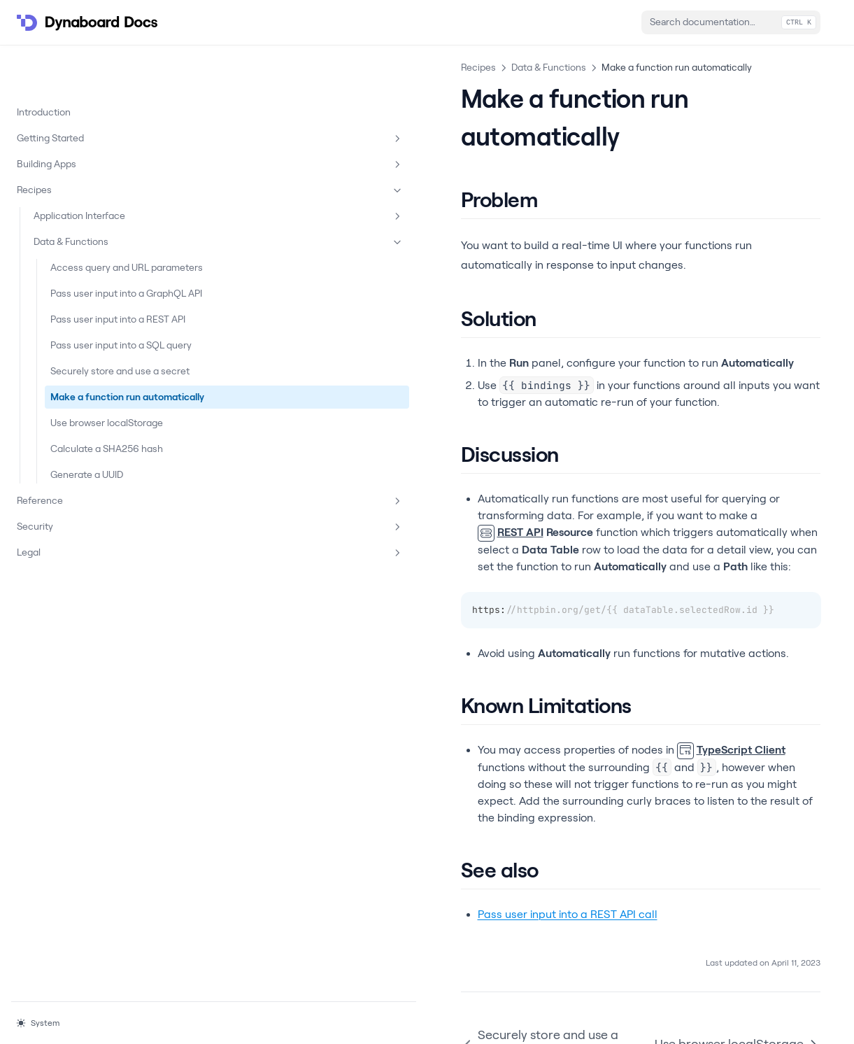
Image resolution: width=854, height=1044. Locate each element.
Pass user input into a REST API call (319, 773)
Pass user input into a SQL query (97, 352)
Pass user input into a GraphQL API (97, 270)
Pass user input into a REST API (97, 311)
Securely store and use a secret (100, 392)
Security (86, 599)
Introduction (44, 67)
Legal (86, 625)
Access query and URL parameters (99, 230)
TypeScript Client (483, 642)
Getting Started (86, 93)
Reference (86, 573)
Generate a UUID (86, 547)
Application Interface (94, 171)
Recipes (86, 145)
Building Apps (86, 119)
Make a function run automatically (95, 433)
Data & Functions (94, 197)
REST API (262, 441)
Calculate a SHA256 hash (94, 514)
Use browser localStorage (78, 473)
